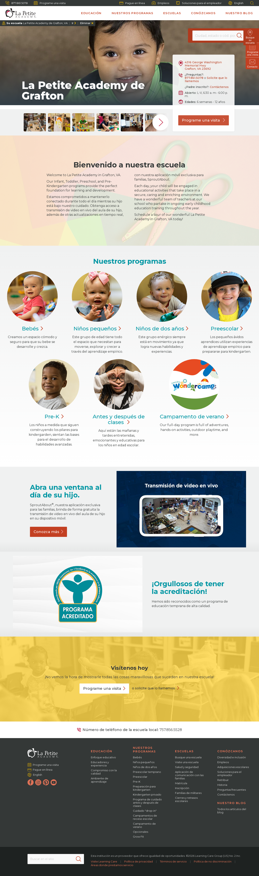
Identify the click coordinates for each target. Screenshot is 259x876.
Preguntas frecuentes (231, 789)
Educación (91, 13)
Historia (222, 784)
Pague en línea (132, 3)
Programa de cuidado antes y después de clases (147, 802)
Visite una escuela (186, 762)
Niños (97, 328)
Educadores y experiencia (100, 764)
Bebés (137, 757)
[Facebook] (31, 782)
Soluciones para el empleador (199, 3)
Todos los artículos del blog (231, 810)
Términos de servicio (173, 861)
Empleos (160, 3)
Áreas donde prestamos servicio (112, 865)
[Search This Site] (56, 859)
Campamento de (194, 416)
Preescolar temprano (147, 771)
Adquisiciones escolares (233, 767)
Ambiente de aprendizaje (99, 780)
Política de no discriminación (212, 861)
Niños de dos (162, 328)
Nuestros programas (132, 13)
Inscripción (182, 788)
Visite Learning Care (104, 861)
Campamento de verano (144, 825)
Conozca (48, 532)
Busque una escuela (188, 757)
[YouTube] (54, 782)
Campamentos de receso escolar (145, 817)
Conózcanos (203, 13)
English (235, 3)
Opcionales (140, 831)
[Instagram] (38, 782)
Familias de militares (188, 793)
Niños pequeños (143, 762)
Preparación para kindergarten (144, 788)
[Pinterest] (46, 782)
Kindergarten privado (147, 794)
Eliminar (85, 23)
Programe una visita (50, 3)
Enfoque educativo (103, 757)
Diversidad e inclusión (231, 757)
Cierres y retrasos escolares (186, 799)
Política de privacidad (138, 861)
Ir (72, 23)
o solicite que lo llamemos (153, 688)
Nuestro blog (239, 13)
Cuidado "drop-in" (145, 810)
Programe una (104, 688)
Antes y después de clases (119, 419)
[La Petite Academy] (19, 13)
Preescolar (140, 776)
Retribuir (223, 780)
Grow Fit (138, 836)
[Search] (241, 35)
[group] (35, 122)
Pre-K (136, 781)
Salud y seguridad (186, 767)
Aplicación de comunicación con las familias (189, 775)
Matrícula (181, 783)
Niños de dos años (145, 767)
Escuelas (172, 13)
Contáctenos (219, 87)
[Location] (218, 36)
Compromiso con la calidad (104, 772)
